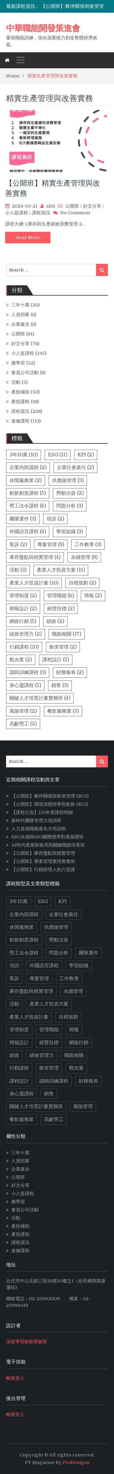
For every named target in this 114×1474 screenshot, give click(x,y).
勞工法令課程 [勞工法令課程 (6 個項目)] (27, 506)
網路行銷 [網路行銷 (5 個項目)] (22, 621)
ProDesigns (76, 1462)
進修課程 (20, 421)
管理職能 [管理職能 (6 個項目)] (60, 595)
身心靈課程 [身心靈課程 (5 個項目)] (25, 685)
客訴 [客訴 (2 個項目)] (18, 544)
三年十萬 (20, 305)
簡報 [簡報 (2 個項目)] (93, 595)
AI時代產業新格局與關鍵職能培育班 (48, 845)
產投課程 (20, 401)
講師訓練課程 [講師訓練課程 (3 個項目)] (27, 672)
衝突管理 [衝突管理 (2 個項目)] (63, 647)
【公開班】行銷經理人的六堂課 (43, 869)
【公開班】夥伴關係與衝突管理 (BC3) (49, 796)
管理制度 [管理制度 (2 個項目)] (23, 595)
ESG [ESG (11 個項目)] (57, 455)
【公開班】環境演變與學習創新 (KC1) (49, 804)
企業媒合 (20, 324)
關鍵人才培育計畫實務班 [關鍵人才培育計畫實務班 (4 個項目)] (39, 698)
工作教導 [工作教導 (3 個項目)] (87, 544)
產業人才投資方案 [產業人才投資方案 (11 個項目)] (61, 570)
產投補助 (20, 392)
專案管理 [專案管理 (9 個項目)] (50, 544)
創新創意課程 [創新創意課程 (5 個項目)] (27, 493)
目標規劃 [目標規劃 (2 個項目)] (82, 583)
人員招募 (20, 314)
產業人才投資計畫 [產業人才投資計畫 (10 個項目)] (33, 583)
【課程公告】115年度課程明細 (42, 812)
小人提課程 (16, 212)
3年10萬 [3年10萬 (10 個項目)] (23, 455)
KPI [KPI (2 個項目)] (86, 455)
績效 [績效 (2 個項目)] (55, 621)
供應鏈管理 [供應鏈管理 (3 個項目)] (68, 480)
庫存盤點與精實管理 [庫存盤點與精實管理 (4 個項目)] (34, 557)
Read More (28, 237)
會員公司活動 (25, 372)
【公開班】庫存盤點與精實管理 (43, 853)
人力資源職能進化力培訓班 (38, 828)
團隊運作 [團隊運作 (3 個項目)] (22, 519)
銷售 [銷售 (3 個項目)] (59, 685)
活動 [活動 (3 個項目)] (17, 570)
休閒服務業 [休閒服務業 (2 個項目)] (25, 480)
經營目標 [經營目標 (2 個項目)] (60, 608)
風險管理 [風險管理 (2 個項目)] (23, 711)
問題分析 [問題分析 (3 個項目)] (69, 506)
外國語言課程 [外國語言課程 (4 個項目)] (27, 531)
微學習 (18, 363)
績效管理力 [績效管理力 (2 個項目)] (25, 634)
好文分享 (92, 206)
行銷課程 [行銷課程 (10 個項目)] (24, 647)
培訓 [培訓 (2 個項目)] (55, 519)
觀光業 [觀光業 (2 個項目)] (20, 659)
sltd (50, 206)
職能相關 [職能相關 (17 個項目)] (66, 634)
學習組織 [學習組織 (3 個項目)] (69, 531)
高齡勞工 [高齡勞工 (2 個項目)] (23, 724)
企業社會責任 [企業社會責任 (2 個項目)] (75, 467)
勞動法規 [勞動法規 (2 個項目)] (70, 493)
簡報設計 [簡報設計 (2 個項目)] (23, 608)
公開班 (72, 206)
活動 (15, 382)
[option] (74, 6)
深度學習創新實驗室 (26, 1341)
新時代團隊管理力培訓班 (36, 820)
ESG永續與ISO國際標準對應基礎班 (47, 837)
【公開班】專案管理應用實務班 (43, 861)
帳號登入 (15, 1378)
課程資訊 (41, 212)
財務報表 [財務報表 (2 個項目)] (70, 672)
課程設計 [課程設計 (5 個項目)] (55, 659)
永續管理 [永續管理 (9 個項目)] (84, 557)
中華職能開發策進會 (43, 28)
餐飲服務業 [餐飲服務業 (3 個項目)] (63, 711)
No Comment (75, 212)
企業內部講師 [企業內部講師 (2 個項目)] (28, 467)
